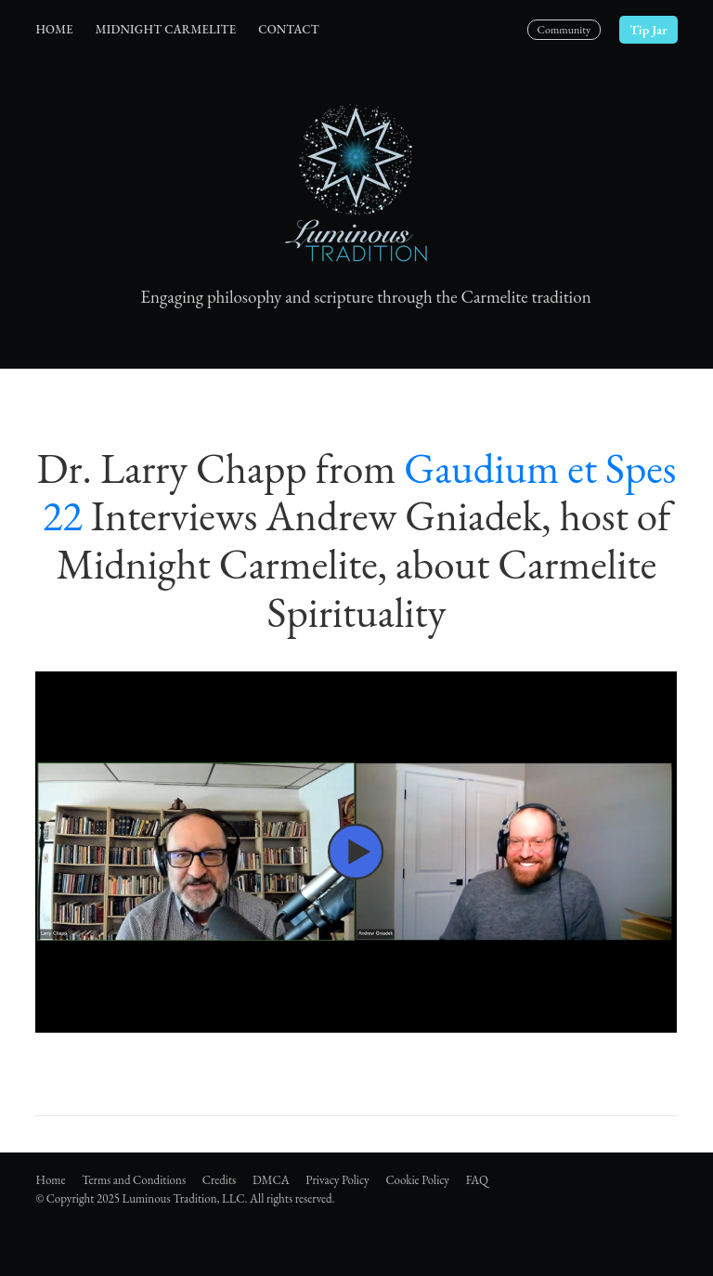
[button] (356, 852)
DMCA (271, 1180)
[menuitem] (54, 30)
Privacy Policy (337, 1180)
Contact (288, 29)
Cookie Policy (417, 1180)
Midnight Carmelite (166, 29)
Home (53, 29)
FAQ (477, 1180)
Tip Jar (648, 29)
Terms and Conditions (134, 1180)
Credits (219, 1180)
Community (564, 29)
